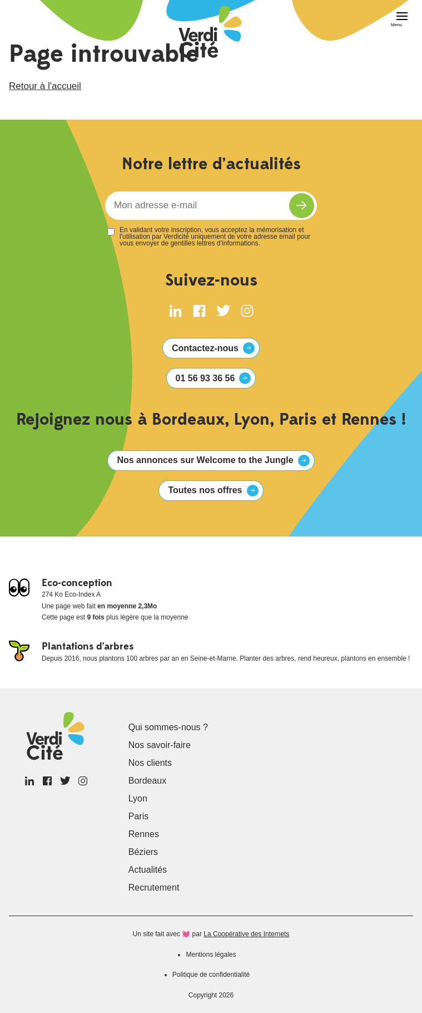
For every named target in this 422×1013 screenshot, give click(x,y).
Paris (138, 816)
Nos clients (150, 763)
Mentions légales (211, 954)
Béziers (143, 852)
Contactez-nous (205, 348)
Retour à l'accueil (45, 86)
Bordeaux (147, 780)
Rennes (143, 834)
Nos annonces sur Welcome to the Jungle (205, 460)
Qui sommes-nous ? (168, 727)
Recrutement (154, 887)
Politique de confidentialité (211, 974)
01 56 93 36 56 (205, 378)
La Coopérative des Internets (246, 934)
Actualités (147, 869)
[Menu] (396, 20)
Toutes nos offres (205, 490)
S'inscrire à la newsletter (301, 205)
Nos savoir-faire (159, 745)
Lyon (137, 798)
